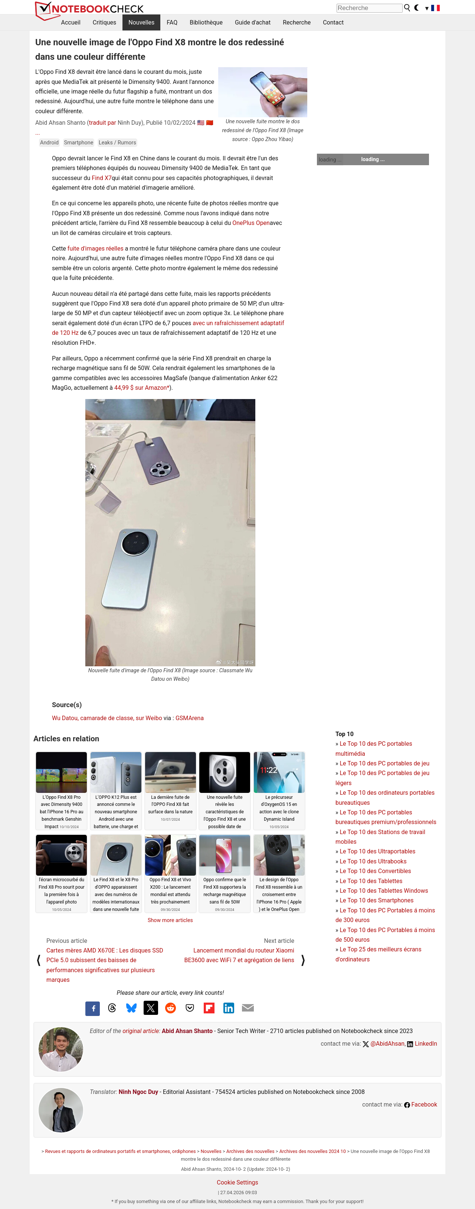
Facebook (420, 1104)
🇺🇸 (200, 122)
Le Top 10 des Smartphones (376, 900)
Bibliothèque (206, 22)
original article (140, 1031)
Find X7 (102, 178)
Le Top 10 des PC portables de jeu (384, 763)
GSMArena (190, 718)
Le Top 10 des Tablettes (371, 881)
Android (49, 143)
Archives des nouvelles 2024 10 (312, 1151)
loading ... (330, 160)
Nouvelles (141, 22)
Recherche (297, 22)
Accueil (71, 22)
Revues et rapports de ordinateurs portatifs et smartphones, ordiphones (120, 1151)
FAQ (172, 22)
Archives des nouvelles (250, 1151)
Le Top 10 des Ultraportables (377, 851)
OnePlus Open (251, 222)
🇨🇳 (209, 122)
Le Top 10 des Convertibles (375, 871)
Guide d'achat (253, 22)
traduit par (102, 122)
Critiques (105, 22)
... (37, 132)
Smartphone (79, 143)
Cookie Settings (237, 1182)
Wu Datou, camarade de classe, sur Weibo (107, 718)
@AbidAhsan (383, 1043)
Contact (333, 22)
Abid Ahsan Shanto (187, 1031)
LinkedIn (422, 1043)
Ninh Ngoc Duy (138, 1091)
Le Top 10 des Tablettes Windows (384, 890)
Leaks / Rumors (117, 143)
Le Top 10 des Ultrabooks (373, 861)
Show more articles (170, 920)
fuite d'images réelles (96, 248)
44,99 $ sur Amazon (140, 387)
